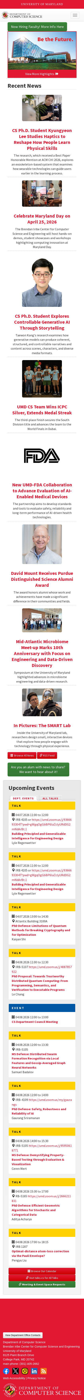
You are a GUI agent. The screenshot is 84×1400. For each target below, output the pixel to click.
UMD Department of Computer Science (34, 15)
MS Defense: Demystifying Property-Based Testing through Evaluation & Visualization (38, 1159)
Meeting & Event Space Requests (42, 1284)
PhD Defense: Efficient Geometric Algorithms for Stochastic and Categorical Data (36, 1209)
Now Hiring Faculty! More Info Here (37, 26)
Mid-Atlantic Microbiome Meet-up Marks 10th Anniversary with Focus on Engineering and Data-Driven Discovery (42, 653)
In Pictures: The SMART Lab (42, 725)
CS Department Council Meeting (35, 1022)
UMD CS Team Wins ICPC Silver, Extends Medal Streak (42, 410)
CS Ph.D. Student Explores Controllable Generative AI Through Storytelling (42, 322)
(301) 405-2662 (29, 1363)
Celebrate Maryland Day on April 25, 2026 (42, 219)
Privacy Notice (36, 1378)
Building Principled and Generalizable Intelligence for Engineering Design (39, 886)
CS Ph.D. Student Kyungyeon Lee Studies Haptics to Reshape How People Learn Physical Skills (42, 139)
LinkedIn (34, 1371)
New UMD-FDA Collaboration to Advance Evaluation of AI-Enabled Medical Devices (42, 491)
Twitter (15, 1371)
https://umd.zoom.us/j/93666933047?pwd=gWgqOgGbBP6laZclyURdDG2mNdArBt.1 (42, 824)
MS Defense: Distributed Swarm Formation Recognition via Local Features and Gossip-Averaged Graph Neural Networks (38, 1061)
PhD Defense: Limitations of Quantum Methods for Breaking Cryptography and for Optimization (41, 930)
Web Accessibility (14, 1378)
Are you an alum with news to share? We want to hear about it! (38, 769)
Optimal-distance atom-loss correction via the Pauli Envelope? (40, 1253)
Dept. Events (25, 798)
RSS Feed (47, 755)
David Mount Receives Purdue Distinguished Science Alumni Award (42, 579)
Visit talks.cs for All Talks (42, 1278)
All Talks (50, 798)
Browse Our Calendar (42, 1271)
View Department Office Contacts (22, 1335)
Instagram (25, 1371)
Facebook (6, 1371)
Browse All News (22, 755)
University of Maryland (42, 4)
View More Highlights (42, 74)
